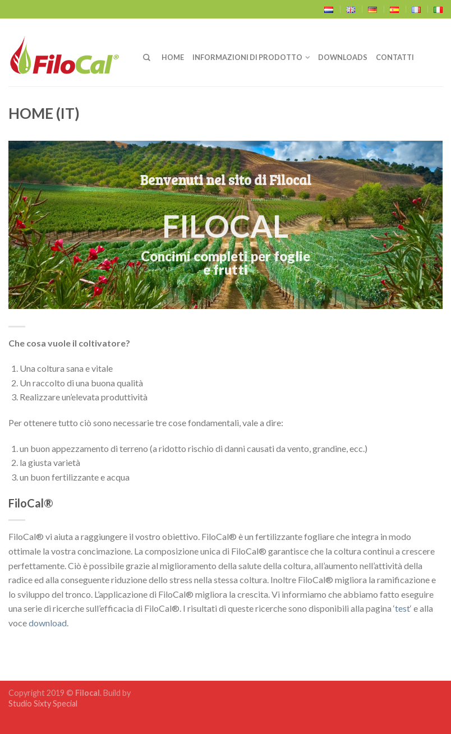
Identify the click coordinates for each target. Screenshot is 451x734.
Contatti (395, 57)
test (402, 608)
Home (173, 57)
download (48, 622)
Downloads (342, 57)
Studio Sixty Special (42, 703)
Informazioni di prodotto (247, 57)
